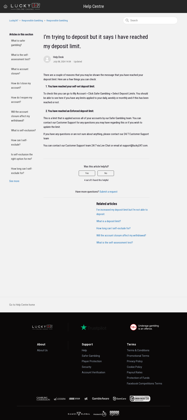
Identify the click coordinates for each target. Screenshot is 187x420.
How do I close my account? (21, 85)
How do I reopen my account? (21, 100)
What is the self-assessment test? (20, 57)
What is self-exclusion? (23, 130)
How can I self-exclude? (19, 142)
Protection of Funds (138, 377)
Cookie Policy (134, 366)
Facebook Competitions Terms (144, 383)
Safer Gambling (91, 355)
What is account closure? (19, 71)
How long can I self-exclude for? (21, 171)
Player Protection (92, 361)
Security (86, 366)
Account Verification (93, 372)
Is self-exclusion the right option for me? (22, 156)
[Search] (150, 20)
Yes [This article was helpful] (87, 173)
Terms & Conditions (138, 350)
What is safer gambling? (18, 43)
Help (84, 350)
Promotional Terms (138, 355)
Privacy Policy (135, 361)
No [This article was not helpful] (105, 173)
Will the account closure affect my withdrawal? (20, 116)
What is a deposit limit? (108, 221)
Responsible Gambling (32, 20)
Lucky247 (13, 20)
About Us (42, 350)
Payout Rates (134, 372)
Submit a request (108, 191)
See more (14, 181)
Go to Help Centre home (22, 304)
